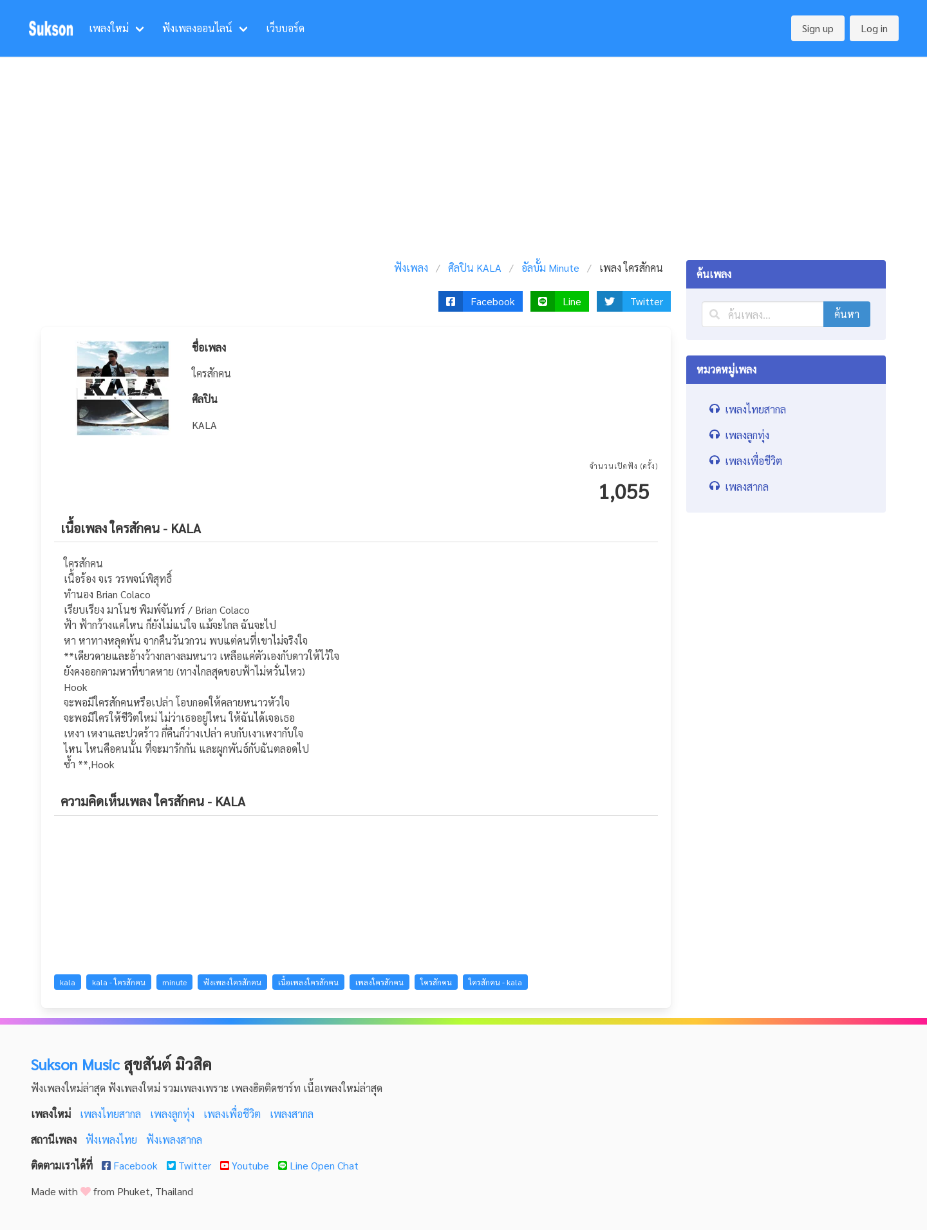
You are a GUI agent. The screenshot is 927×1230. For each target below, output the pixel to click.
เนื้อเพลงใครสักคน (308, 982)
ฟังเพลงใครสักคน (232, 982)
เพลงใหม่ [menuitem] (109, 28)
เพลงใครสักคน (379, 982)
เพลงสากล (292, 1114)
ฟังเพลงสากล (174, 1139)
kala (67, 982)
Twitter (190, 1165)
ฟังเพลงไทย (113, 1139)
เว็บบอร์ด (285, 28)
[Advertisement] (463, 153)
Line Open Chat (318, 1165)
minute (174, 982)
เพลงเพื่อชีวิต (233, 1114)
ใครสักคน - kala (495, 982)
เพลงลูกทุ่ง (173, 1114)
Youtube (246, 1165)
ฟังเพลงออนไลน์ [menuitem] (197, 28)
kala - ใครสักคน (118, 982)
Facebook (131, 1165)
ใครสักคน (436, 982)
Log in (874, 28)
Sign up (818, 28)
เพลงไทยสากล (112, 1114)
